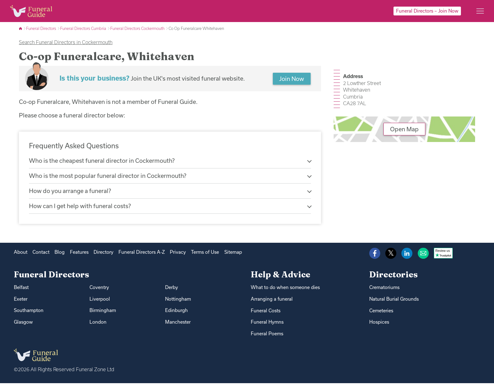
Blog (60, 254)
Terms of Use (205, 254)
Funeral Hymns (267, 324)
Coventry (99, 289)
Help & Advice (280, 277)
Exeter (20, 301)
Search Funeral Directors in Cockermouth (65, 42)
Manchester (178, 324)
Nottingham (178, 301)
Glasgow (23, 324)
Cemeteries (381, 313)
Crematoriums (384, 289)
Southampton (28, 313)
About (20, 254)
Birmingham (102, 313)
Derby (171, 289)
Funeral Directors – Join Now (427, 11)
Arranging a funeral (272, 301)
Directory (103, 254)
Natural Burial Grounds (394, 301)
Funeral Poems (267, 336)
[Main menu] (480, 11)
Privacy (178, 254)
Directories (393, 277)
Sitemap (233, 254)
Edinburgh (176, 313)
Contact (40, 254)
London (97, 324)
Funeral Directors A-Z (141, 254)
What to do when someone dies (285, 289)
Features (79, 254)
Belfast (21, 289)
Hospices (379, 324)
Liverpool (99, 301)
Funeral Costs (265, 313)
